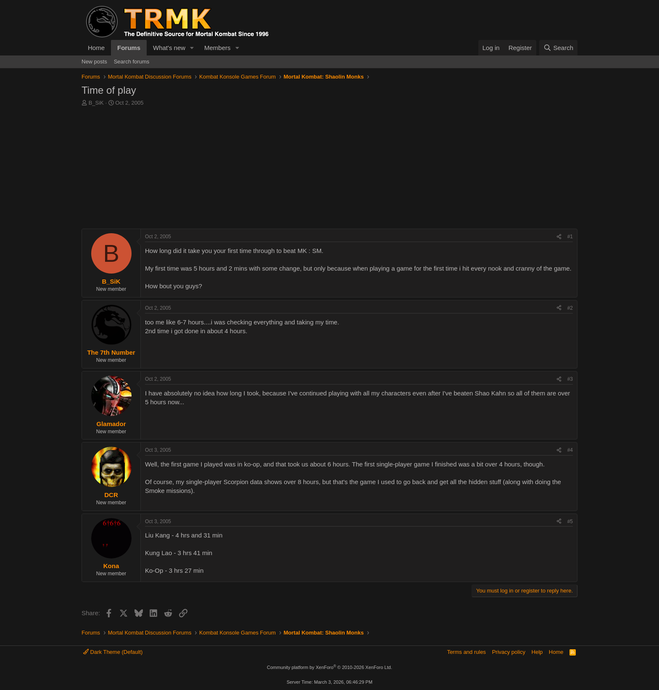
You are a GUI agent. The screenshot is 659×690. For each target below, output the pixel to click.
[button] (192, 47)
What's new (169, 47)
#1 (570, 237)
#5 (570, 521)
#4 (570, 450)
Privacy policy (508, 652)
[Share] (559, 237)
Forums (128, 47)
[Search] (558, 47)
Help (537, 652)
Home (96, 47)
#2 (570, 308)
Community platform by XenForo (329, 667)
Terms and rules (466, 652)
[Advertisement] (329, 170)
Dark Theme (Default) (112, 652)
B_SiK (96, 103)
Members (217, 47)
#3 (570, 379)
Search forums (132, 61)
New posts (94, 61)
